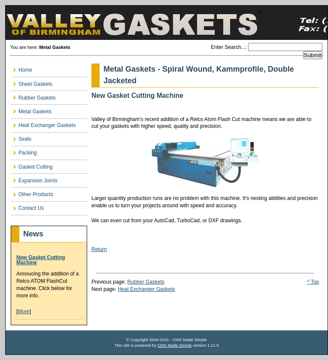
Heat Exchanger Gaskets (146, 289)
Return (99, 249)
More (23, 312)
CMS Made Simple (175, 345)
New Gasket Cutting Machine (40, 260)
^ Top (313, 282)
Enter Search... (228, 47)
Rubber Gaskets (145, 282)
